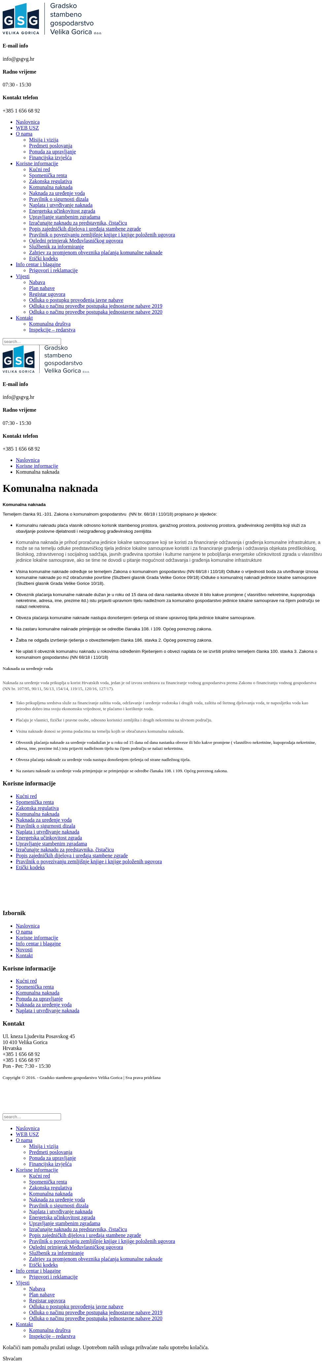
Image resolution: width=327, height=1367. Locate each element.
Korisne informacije (37, 163)
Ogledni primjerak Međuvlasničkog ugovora (76, 240)
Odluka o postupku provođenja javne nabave (76, 300)
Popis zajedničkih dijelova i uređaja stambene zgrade (85, 229)
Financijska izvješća (50, 157)
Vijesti (23, 276)
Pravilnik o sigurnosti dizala (58, 199)
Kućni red (39, 169)
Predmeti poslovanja (50, 145)
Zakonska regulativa (50, 181)
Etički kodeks (43, 258)
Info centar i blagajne (38, 264)
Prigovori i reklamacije (53, 270)
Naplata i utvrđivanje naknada (60, 205)
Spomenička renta (48, 175)
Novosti (24, 949)
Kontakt (24, 318)
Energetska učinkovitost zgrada (62, 211)
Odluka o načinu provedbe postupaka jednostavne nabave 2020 (95, 312)
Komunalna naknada (51, 187)
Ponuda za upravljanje (52, 151)
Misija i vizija (43, 140)
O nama (24, 134)
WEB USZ (27, 128)
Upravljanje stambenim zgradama (64, 217)
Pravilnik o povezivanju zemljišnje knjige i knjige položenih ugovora (102, 235)
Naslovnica (28, 122)
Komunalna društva (50, 324)
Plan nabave (42, 288)
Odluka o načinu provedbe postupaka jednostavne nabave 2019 (95, 306)
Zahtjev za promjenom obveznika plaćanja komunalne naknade (95, 252)
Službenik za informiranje (56, 246)
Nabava (37, 282)
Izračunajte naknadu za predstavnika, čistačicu (78, 223)
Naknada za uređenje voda (57, 193)
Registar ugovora (47, 294)
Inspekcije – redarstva (52, 330)
